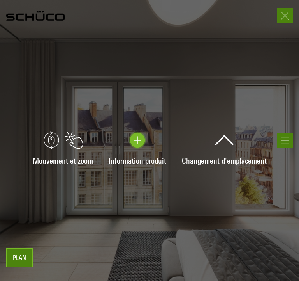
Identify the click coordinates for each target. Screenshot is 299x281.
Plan (19, 258)
